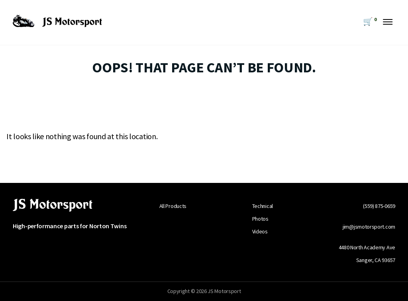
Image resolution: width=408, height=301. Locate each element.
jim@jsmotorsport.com (369, 226)
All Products (172, 206)
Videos (260, 231)
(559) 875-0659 (379, 206)
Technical (262, 206)
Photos (260, 218)
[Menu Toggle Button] (388, 19)
